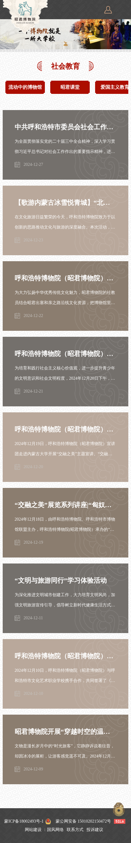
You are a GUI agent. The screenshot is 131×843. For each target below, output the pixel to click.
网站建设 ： (36, 829)
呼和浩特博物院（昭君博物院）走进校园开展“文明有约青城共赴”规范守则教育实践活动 (65, 353)
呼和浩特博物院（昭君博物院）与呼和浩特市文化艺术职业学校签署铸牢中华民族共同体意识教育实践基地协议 (65, 656)
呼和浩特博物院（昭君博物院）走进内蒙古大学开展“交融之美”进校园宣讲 (65, 429)
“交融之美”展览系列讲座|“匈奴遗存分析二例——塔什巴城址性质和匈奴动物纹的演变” (65, 505)
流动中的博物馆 (25, 87)
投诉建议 (94, 829)
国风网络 (55, 829)
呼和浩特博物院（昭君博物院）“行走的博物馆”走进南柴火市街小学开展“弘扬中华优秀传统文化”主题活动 (65, 278)
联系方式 (75, 829)
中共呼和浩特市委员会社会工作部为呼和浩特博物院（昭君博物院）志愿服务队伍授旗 (65, 127)
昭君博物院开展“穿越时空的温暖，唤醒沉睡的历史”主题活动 (65, 731)
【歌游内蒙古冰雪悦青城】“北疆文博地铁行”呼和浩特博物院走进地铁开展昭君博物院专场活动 (65, 202)
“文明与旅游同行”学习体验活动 (61, 580)
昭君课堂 (70, 87)
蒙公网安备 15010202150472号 (83, 821)
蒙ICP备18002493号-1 (23, 821)
